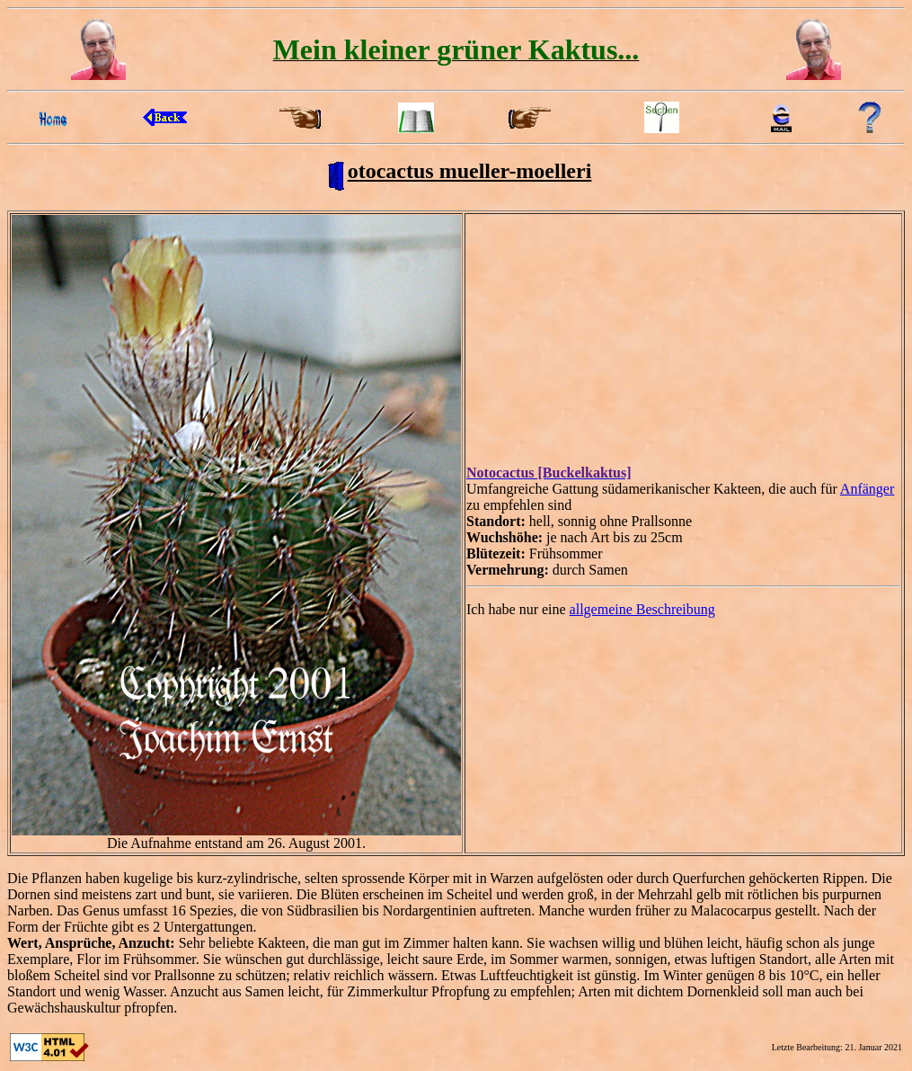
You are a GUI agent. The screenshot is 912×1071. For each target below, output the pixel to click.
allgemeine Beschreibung (642, 609)
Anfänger (867, 488)
